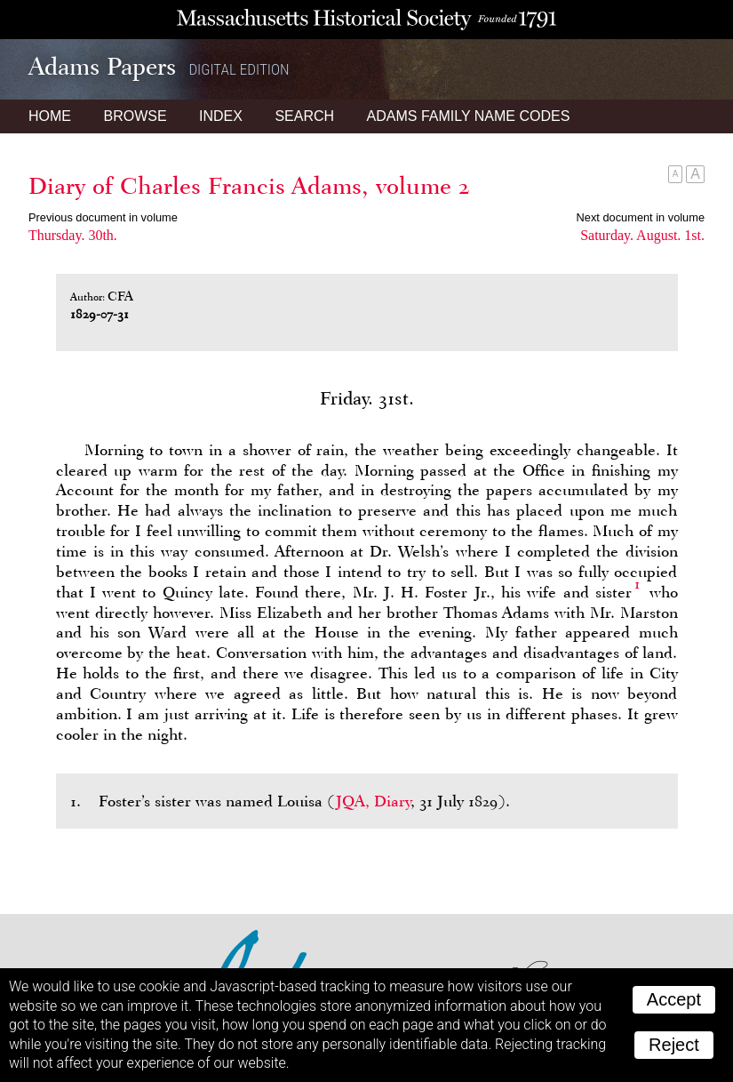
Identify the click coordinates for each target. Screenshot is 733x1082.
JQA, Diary (373, 801)
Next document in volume (641, 217)
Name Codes (468, 116)
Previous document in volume (103, 217)
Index (221, 116)
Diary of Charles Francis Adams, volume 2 (249, 186)
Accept (674, 999)
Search (304, 116)
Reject (674, 1044)
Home (49, 116)
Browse (134, 116)
